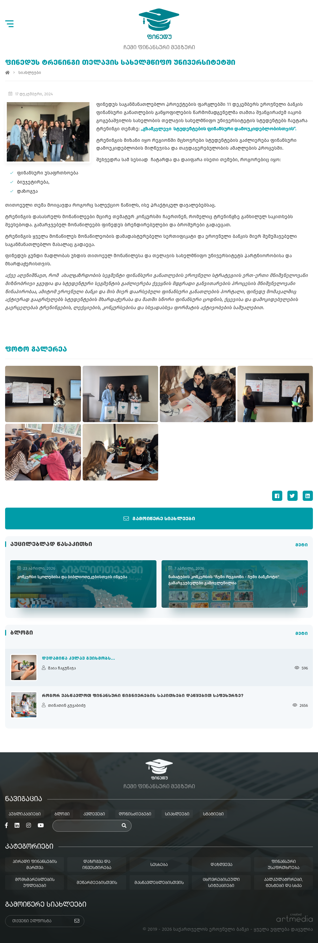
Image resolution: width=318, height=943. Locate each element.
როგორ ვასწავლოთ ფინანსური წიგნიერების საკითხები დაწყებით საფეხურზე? (143, 696)
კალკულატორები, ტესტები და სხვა (283, 883)
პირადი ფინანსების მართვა (35, 865)
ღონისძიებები (135, 814)
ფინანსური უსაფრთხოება (283, 865)
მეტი (301, 546)
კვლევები (94, 814)
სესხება (159, 865)
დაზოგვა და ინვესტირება (96, 865)
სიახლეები (29, 72)
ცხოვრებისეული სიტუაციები (221, 883)
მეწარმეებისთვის (97, 883)
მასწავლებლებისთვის (159, 883)
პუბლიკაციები (25, 814)
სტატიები (213, 814)
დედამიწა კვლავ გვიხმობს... (78, 659)
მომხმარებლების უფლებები (34, 883)
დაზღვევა (221, 865)
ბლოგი (62, 814)
